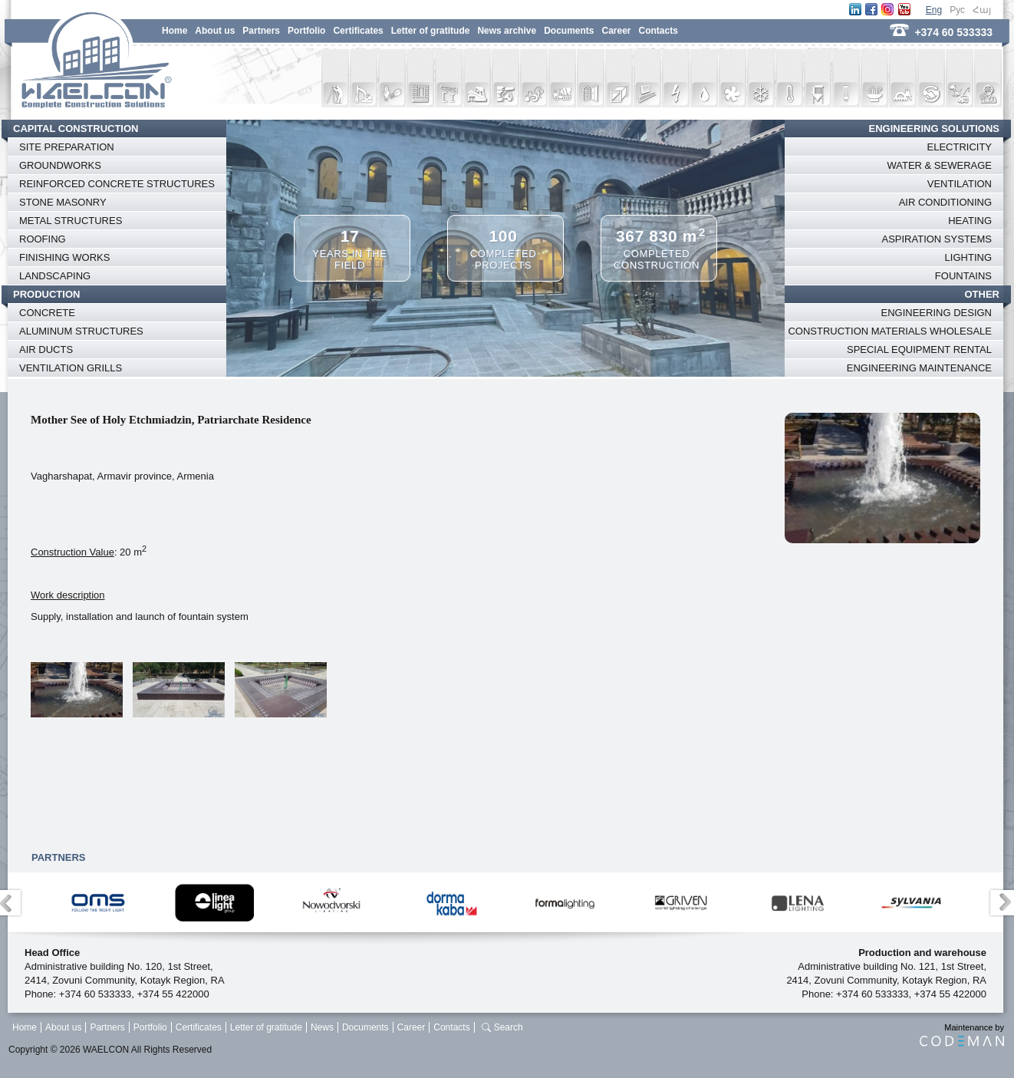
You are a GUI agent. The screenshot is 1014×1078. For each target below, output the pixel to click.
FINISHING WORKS (64, 257)
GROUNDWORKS (60, 165)
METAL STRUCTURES (70, 220)
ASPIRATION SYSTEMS (936, 239)
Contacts (658, 30)
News (322, 1027)
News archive (506, 30)
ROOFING (42, 239)
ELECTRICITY (959, 147)
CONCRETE (47, 312)
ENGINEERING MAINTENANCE (919, 368)
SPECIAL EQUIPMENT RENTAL (919, 349)
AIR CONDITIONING (945, 202)
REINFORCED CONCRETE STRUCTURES (117, 184)
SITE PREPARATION (66, 147)
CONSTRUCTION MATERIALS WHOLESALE (890, 331)
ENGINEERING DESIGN (936, 312)
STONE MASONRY (63, 202)
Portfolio (306, 30)
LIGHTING (968, 257)
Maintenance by (962, 1034)
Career (615, 30)
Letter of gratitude (430, 30)
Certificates (358, 30)
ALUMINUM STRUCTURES (81, 331)
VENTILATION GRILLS (70, 368)
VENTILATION (959, 184)
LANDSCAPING (55, 276)
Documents (569, 30)
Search (508, 1027)
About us (215, 30)
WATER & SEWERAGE (939, 165)
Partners (261, 30)
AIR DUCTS (46, 349)
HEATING (970, 220)
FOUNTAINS (963, 276)
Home (174, 30)
